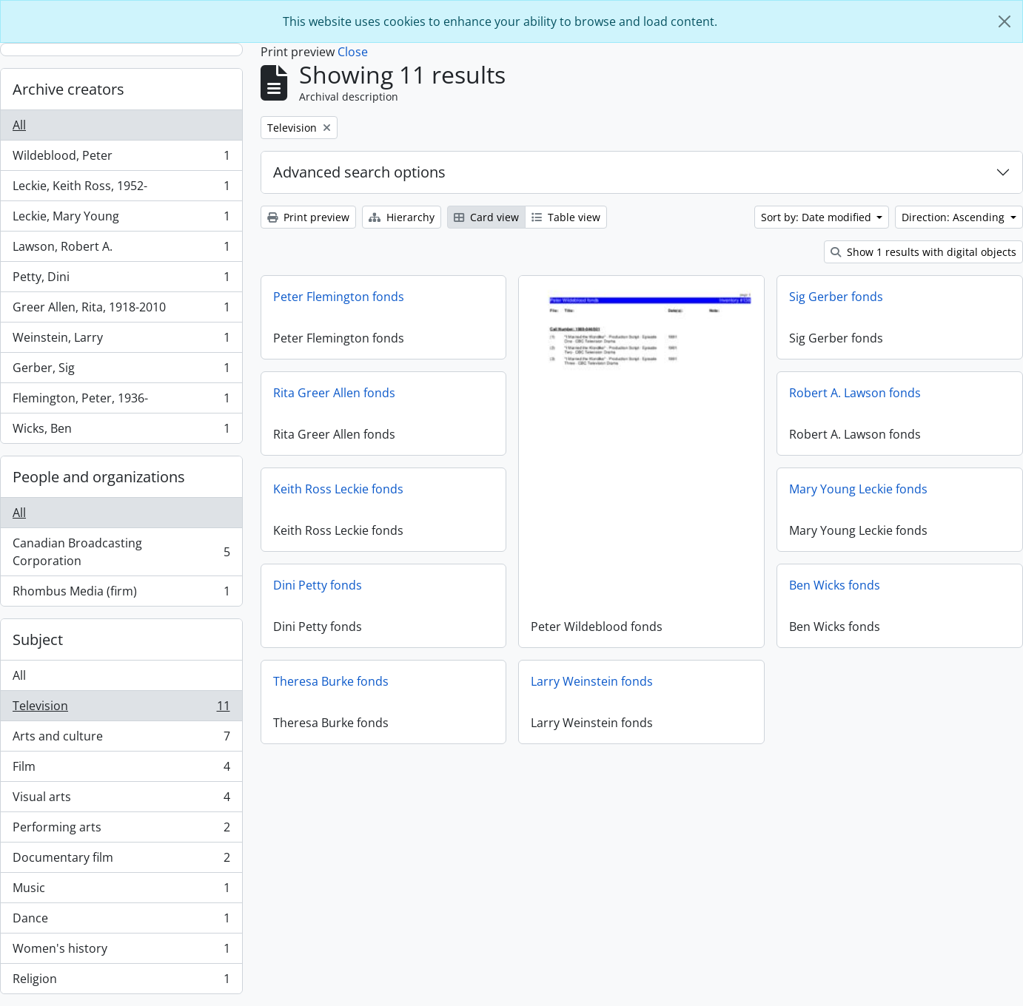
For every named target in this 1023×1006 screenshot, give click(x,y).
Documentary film (121, 860)
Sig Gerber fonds (836, 296)
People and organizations (99, 477)
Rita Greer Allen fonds (334, 393)
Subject (38, 639)
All (19, 125)
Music (121, 891)
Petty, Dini (121, 280)
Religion (121, 981)
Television (121, 709)
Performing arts (121, 830)
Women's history (121, 951)
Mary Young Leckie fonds (858, 489)
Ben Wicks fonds (834, 585)
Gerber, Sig (121, 371)
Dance (121, 921)
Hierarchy (402, 217)
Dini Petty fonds (317, 585)
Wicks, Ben (121, 431)
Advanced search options (359, 172)
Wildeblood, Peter (121, 158)
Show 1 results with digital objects (923, 252)
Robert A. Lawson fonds (855, 393)
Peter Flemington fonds (338, 296)
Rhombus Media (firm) (121, 594)
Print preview (308, 217)
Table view (565, 217)
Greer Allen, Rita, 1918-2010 (121, 310)
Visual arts (121, 800)
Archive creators (68, 89)
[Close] (1004, 21)
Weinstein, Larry (121, 340)
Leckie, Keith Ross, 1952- (121, 189)
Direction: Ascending (954, 217)
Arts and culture (121, 739)
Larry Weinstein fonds (551, 681)
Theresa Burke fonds (371, 681)
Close (353, 52)
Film (121, 769)
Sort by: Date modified (817, 217)
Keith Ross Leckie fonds (338, 489)
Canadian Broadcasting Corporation (121, 552)
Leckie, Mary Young (121, 219)
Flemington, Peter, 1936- (121, 401)
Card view (486, 217)
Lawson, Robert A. (121, 249)
